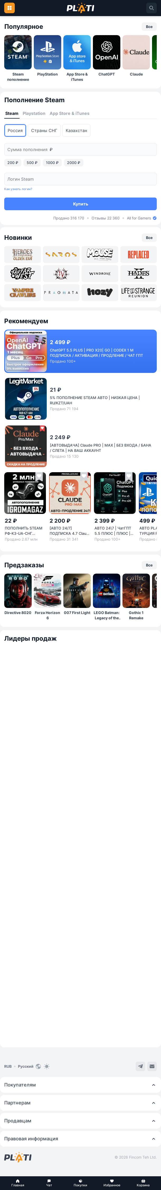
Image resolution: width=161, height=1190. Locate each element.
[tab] (12, 114)
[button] (18, 1183)
